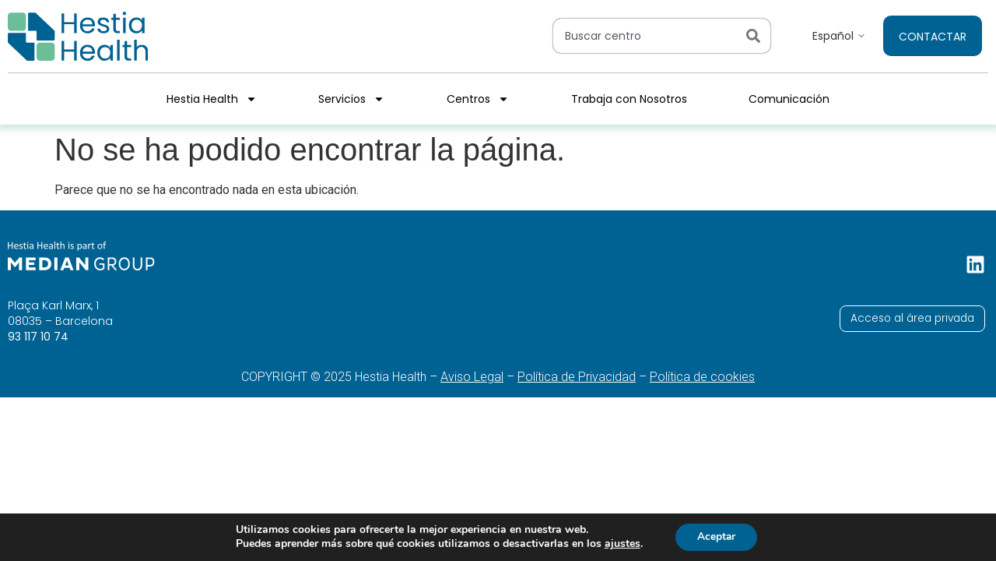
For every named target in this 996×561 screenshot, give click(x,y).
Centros (478, 99)
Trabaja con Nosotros (629, 99)
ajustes (620, 544)
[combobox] (646, 36)
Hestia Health (212, 99)
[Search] (756, 36)
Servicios (351, 99)
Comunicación (789, 99)
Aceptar (716, 536)
